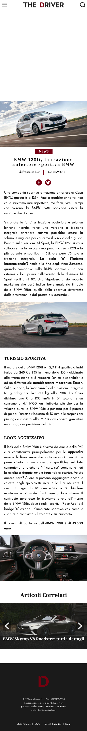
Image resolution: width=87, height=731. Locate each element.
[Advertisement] (43, 55)
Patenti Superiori (52, 724)
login (67, 724)
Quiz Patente (24, 724)
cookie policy (37, 706)
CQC (37, 724)
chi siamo (61, 706)
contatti (50, 706)
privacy (24, 706)
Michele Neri (56, 703)
